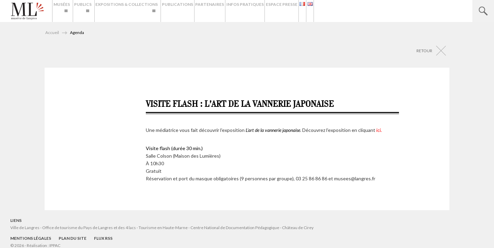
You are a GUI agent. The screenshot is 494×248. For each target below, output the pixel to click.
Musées (65, 10)
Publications (219, 10)
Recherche (483, 11)
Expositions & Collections (155, 10)
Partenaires (257, 10)
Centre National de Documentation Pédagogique (234, 227)
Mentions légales (30, 238)
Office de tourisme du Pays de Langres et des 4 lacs (89, 227)
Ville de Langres (24, 227)
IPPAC (54, 245)
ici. (379, 130)
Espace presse (342, 10)
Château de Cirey (298, 227)
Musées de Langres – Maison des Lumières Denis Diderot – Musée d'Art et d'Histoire (27, 11)
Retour (424, 50)
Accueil (52, 32)
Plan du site (72, 238)
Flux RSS (103, 238)
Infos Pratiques (299, 10)
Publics (98, 10)
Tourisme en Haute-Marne (163, 227)
